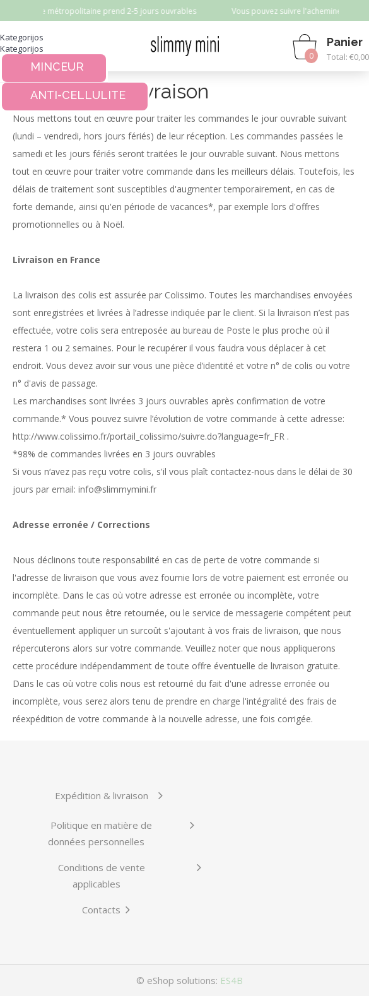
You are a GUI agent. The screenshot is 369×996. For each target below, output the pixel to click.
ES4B (231, 980)
